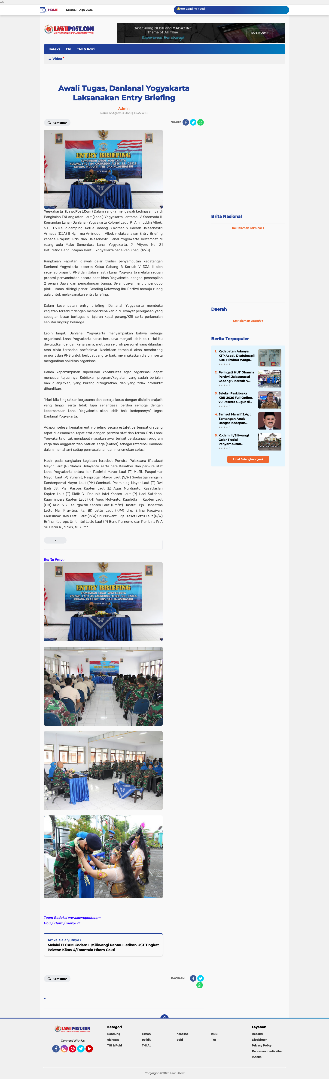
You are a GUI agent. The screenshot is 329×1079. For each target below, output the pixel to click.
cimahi (146, 1034)
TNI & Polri (85, 49)
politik (146, 1039)
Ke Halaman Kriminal (248, 228)
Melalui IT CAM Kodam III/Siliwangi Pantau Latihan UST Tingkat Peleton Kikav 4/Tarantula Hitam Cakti (103, 947)
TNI (68, 49)
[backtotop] (164, 1018)
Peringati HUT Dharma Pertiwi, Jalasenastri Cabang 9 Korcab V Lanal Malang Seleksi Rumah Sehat (236, 376)
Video (57, 59)
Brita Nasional (226, 216)
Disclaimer (259, 1039)
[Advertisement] (248, 175)
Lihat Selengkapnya (248, 459)
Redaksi (257, 1034)
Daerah (219, 309)
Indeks (54, 49)
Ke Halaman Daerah (248, 320)
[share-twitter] (193, 122)
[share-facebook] (186, 122)
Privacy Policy (261, 1045)
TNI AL (146, 1045)
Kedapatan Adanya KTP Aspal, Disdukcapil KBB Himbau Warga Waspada (237, 355)
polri (180, 1039)
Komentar (57, 122)
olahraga (113, 1039)
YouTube (92, 1051)
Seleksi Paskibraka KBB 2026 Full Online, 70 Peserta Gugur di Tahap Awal (236, 397)
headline (182, 1034)
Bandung (113, 1034)
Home (53, 10)
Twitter (83, 1051)
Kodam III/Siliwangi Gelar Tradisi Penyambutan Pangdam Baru (234, 439)
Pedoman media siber (267, 1051)
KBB (214, 1034)
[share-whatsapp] (200, 122)
